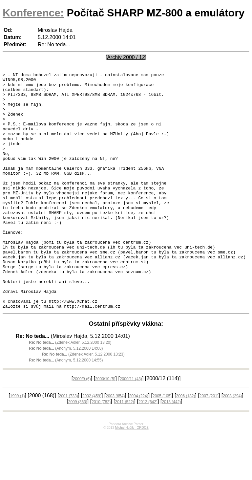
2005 (162, 443)
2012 (148, 449)
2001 (68, 443)
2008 (232, 443)
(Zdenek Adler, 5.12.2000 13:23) (83, 401)
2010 (101, 449)
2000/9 (82, 426)
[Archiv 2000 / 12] (126, 57)
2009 (77, 449)
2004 (138, 443)
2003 (115, 443)
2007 (209, 443)
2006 (185, 443)
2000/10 (105, 426)
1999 (17, 443)
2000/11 (131, 426)
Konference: (33, 13)
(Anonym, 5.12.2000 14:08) (66, 395)
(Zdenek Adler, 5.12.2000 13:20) (70, 389)
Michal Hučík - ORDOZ (131, 475)
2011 (124, 449)
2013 (171, 449)
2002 (91, 443)
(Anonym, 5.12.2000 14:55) (66, 407)
